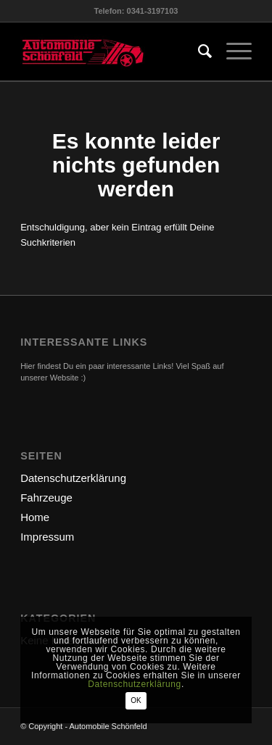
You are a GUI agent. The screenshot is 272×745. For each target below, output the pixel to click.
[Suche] (198, 51)
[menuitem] (198, 51)
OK (136, 700)
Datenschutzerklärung (73, 478)
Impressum (47, 536)
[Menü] (232, 51)
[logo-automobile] (112, 51)
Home (34, 517)
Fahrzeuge (46, 497)
